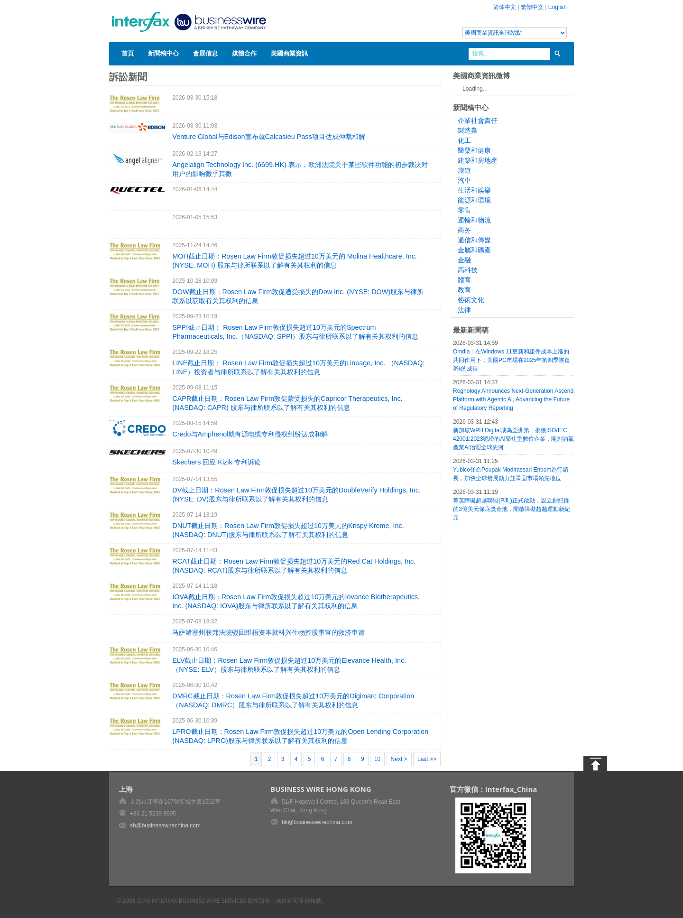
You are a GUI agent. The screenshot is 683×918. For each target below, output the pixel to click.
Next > (399, 759)
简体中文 (504, 7)
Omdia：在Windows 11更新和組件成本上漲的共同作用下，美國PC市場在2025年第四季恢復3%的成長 (511, 360)
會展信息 (205, 53)
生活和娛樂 (474, 190)
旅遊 (464, 170)
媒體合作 (244, 53)
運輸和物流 (474, 220)
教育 (464, 290)
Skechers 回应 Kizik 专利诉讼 (216, 462)
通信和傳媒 (474, 240)
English (557, 7)
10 (377, 759)
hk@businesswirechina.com (317, 822)
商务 (464, 230)
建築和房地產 (478, 160)
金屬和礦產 (474, 250)
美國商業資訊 (289, 53)
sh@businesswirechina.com (165, 825)
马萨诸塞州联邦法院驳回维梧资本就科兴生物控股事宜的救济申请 (268, 632)
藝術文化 (471, 300)
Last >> (426, 759)
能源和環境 (474, 200)
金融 (464, 260)
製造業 (468, 130)
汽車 (464, 180)
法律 (464, 310)
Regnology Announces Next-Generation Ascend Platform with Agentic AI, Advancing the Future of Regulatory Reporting (513, 399)
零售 (464, 210)
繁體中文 (532, 7)
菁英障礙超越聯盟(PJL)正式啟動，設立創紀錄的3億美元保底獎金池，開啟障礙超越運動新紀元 (511, 509)
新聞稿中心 (163, 53)
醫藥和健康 (474, 150)
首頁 (127, 53)
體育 (464, 280)
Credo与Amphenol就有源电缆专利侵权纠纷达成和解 (250, 434)
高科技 (468, 270)
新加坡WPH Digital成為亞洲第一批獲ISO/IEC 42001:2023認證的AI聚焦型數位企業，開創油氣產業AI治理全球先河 (513, 439)
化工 (464, 140)
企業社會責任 (478, 120)
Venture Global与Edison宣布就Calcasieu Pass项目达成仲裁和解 (268, 136)
